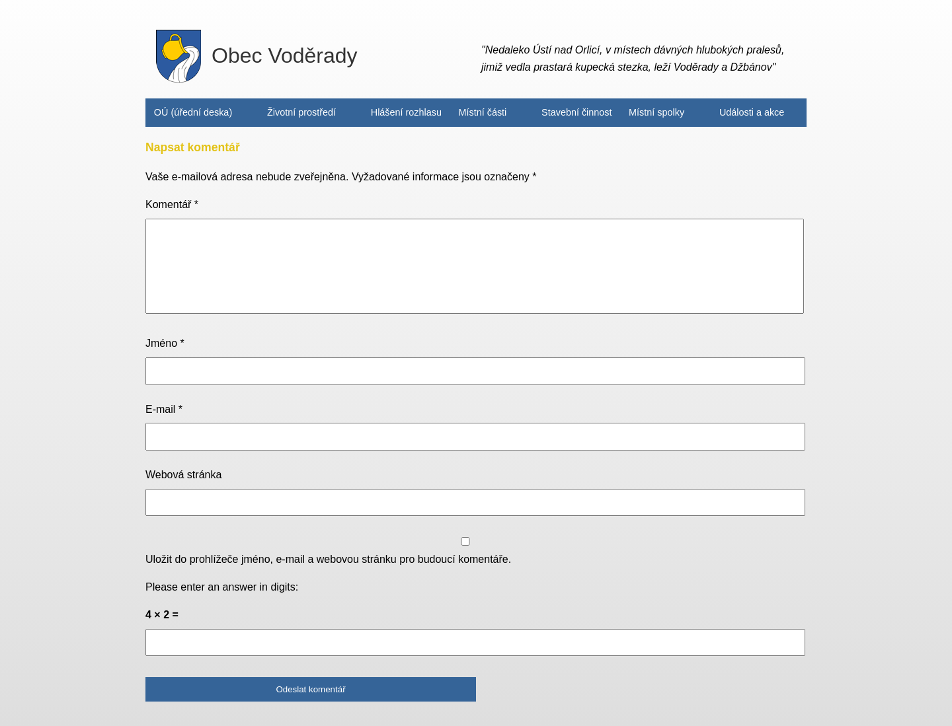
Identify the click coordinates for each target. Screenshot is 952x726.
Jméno (164, 343)
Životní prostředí (301, 112)
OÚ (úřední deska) (193, 112)
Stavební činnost (576, 112)
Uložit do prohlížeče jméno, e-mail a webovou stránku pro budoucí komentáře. (328, 559)
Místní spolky (656, 112)
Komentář (171, 204)
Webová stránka (183, 474)
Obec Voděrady (257, 56)
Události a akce (751, 112)
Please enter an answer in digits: (221, 587)
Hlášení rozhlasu (406, 112)
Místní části (483, 112)
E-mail (163, 409)
